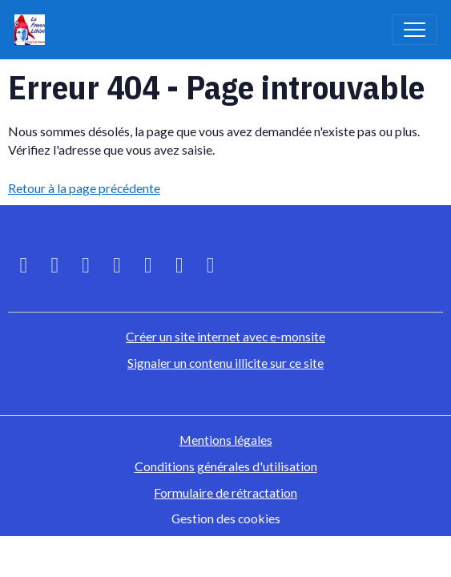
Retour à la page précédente (84, 188)
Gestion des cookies (225, 518)
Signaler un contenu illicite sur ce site (225, 362)
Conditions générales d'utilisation (226, 466)
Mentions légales (225, 439)
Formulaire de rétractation (225, 492)
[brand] (33, 29)
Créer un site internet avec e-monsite (225, 336)
